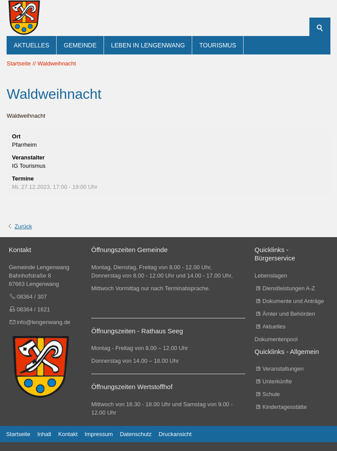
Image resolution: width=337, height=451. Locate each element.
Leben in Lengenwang (148, 45)
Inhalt (44, 434)
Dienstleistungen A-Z (288, 288)
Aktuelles (31, 45)
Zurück (23, 226)
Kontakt (68, 434)
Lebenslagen (271, 275)
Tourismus (217, 45)
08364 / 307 (32, 296)
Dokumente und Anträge (293, 301)
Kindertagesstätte (284, 407)
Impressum (99, 434)
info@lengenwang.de (43, 322)
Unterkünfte (277, 381)
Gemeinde (80, 45)
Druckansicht (174, 434)
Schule (271, 394)
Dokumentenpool (276, 339)
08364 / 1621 (33, 309)
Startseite (18, 434)
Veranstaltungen (283, 368)
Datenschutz (135, 434)
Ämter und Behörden (288, 313)
